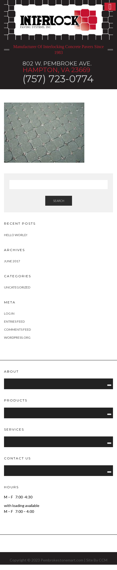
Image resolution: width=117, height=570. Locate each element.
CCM (103, 560)
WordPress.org (17, 337)
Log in (9, 313)
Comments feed (17, 329)
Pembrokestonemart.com (62, 560)
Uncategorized (17, 287)
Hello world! (16, 235)
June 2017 (12, 261)
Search (58, 200)
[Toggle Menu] (109, 385)
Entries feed (14, 321)
